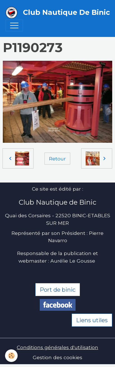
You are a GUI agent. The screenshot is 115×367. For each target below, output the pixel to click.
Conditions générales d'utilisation (57, 347)
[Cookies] (11, 355)
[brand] (55, 13)
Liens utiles (92, 320)
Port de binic (58, 289)
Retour (57, 159)
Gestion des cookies (57, 357)
